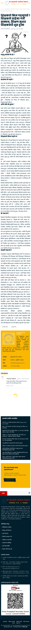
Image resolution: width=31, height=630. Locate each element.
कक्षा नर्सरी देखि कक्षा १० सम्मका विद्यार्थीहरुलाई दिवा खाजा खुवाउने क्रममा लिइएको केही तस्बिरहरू (15, 453)
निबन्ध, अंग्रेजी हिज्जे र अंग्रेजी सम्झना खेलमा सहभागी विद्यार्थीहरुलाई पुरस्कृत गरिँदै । (13, 457)
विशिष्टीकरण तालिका (6, 527)
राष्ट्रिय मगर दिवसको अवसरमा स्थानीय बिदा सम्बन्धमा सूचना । (15, 445)
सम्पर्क (13, 623)
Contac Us (10, 480)
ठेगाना (4, 360)
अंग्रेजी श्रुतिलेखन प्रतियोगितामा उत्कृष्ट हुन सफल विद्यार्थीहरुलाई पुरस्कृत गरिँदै (12, 449)
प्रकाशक (5, 357)
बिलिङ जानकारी (12, 621)
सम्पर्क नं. (5, 366)
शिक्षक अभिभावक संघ (7, 549)
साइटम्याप (18, 623)
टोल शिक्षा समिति (6, 546)
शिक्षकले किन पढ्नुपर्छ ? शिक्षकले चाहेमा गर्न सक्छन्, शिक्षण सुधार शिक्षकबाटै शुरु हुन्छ (15, 20)
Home (2, 9)
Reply (8, 385)
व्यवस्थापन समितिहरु (6, 542)
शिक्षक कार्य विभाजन (6, 530)
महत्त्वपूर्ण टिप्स (7, 9)
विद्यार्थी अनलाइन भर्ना (7, 536)
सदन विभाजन (5, 533)
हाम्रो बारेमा (5, 621)
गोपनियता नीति (19, 621)
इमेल (4, 363)
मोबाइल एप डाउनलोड (6, 539)
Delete (11, 385)
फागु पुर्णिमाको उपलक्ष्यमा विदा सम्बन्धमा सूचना (12, 443)
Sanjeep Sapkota (11, 378)
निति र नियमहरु (26, 621)
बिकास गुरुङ (24, 626)
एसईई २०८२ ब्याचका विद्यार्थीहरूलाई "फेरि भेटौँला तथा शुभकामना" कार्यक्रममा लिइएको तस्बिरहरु (14, 435)
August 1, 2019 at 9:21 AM (23, 378)
